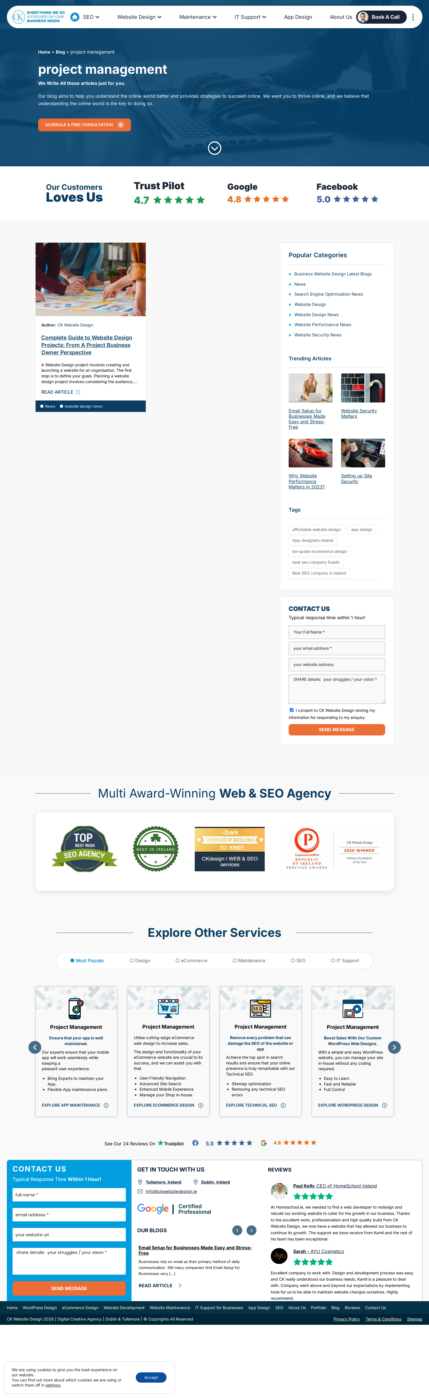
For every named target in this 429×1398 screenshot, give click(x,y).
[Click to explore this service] (75, 1105)
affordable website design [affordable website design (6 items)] (316, 529)
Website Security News (319, 335)
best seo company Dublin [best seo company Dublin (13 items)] (316, 563)
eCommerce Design (80, 1307)
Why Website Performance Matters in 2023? (307, 481)
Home (45, 52)
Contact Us (375, 1307)
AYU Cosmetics (318, 1251)
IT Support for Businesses (219, 1307)
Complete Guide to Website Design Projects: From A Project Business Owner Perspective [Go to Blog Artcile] (86, 345)
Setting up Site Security (356, 478)
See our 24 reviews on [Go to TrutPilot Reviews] (129, 1143)
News (50, 406)
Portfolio (318, 1307)
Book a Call (386, 17)
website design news (83, 406)
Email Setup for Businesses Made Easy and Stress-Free (307, 419)
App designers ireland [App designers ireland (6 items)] (312, 541)
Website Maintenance (170, 1307)
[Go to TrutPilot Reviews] (170, 1143)
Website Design (311, 304)
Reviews (352, 1307)
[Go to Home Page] (74, 17)
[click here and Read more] (160, 1286)
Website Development (124, 1307)
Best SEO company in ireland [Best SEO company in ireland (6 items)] (319, 575)
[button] (34, 1047)
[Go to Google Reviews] (288, 1143)
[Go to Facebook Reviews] (222, 1143)
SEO (279, 1307)
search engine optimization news (330, 294)
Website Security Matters (359, 413)
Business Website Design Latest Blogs (334, 274)
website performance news (324, 324)
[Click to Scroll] (214, 148)
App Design (259, 1307)
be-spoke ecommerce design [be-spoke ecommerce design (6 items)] (319, 552)
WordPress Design (40, 1307)
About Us (297, 1307)
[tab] (87, 961)
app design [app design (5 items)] (361, 529)
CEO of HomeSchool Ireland (335, 1186)
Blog (62, 52)
